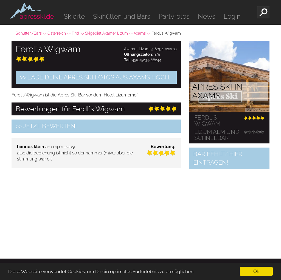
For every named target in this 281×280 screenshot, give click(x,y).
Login (232, 16)
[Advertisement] (96, 210)
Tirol (75, 33)
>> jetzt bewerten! (46, 125)
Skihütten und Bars (121, 16)
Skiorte (74, 16)
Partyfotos (174, 16)
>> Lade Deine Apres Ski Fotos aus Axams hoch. (95, 77)
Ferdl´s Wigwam (207, 121)
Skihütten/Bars (29, 33)
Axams (140, 33)
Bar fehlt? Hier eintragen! (217, 158)
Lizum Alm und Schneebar (216, 135)
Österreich (56, 33)
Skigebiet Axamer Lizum (106, 33)
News (206, 16)
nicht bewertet (254, 132)
